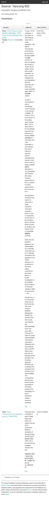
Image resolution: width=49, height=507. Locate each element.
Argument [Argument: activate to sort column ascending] (28, 27)
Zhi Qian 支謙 (12, 40)
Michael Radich (6, 485)
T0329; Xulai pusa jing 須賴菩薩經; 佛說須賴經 (12, 35)
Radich (30, 490)
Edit (26, 406)
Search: (37, 23)
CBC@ (3, 2)
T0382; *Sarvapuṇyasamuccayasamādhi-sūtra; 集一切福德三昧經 (12, 414)
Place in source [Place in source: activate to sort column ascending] (41, 27)
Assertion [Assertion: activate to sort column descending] (6, 27)
